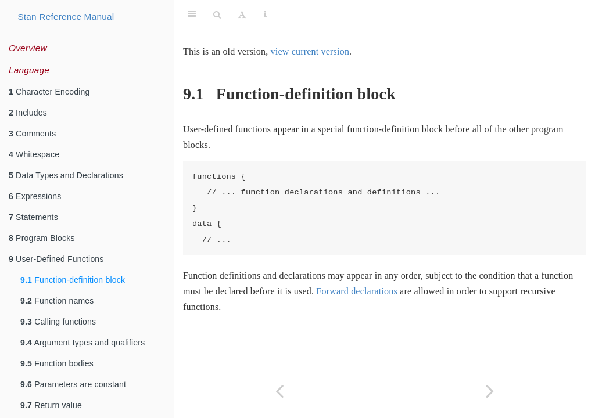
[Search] (217, 14)
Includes (28, 112)
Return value (51, 405)
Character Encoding (49, 91)
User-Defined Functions (56, 259)
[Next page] (490, 391)
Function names (57, 300)
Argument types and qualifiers (82, 342)
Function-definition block (72, 279)
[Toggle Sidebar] (192, 14)
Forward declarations (356, 291)
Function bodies (57, 363)
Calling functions (58, 321)
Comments (32, 133)
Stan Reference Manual (65, 16)
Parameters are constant (73, 384)
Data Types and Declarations (66, 175)
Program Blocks (42, 238)
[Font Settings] (242, 14)
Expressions (35, 196)
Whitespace (34, 154)
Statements (33, 217)
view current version (310, 51)
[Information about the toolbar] (265, 14)
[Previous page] (279, 391)
